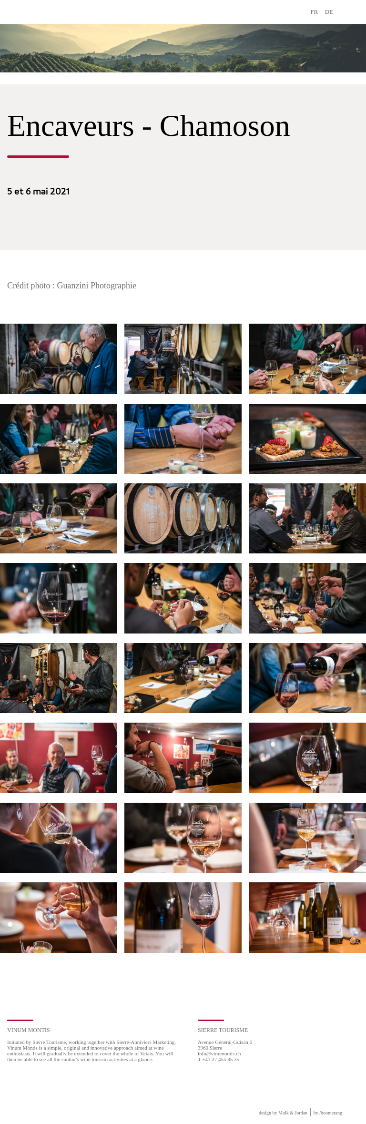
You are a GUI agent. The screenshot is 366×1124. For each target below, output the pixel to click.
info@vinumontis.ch (219, 1053)
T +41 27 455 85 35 (218, 1059)
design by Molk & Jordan (283, 1112)
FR (314, 11)
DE (329, 11)
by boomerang (328, 1112)
